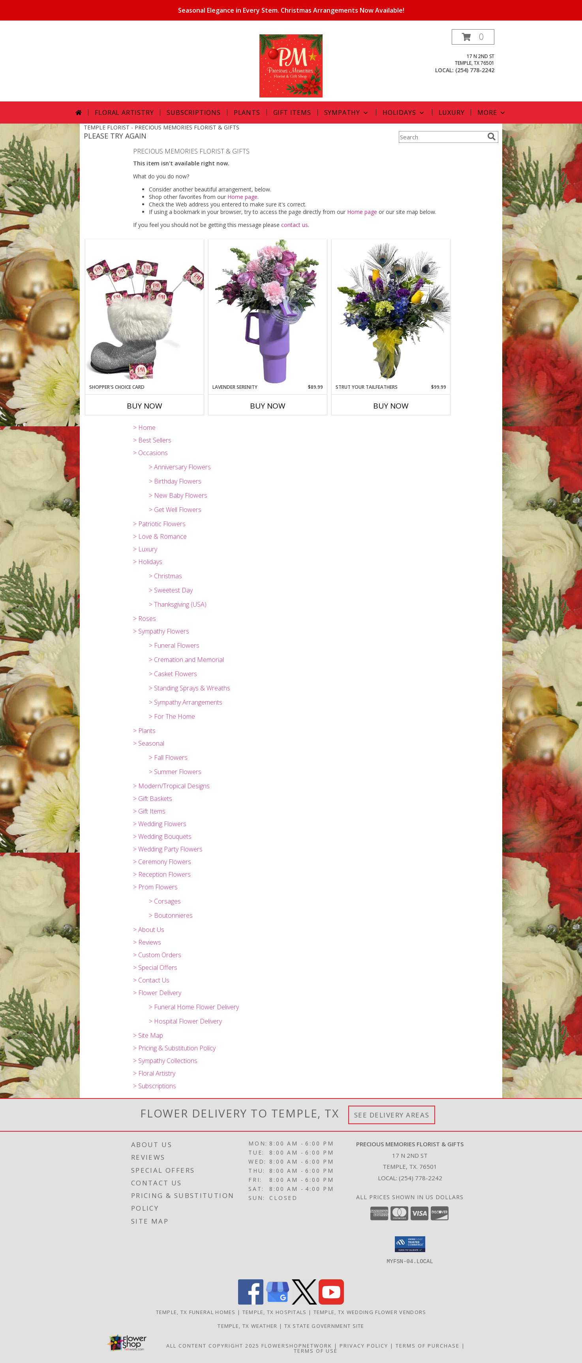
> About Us (148, 929)
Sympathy (347, 112)
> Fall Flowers (168, 757)
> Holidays (147, 561)
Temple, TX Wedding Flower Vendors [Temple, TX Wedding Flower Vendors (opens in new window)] (370, 1312)
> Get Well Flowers (175, 509)
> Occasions (150, 452)
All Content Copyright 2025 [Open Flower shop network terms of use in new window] (212, 1345)
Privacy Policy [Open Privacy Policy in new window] (364, 1345)
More (491, 112)
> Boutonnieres (171, 915)
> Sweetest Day (171, 590)
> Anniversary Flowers (180, 467)
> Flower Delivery (157, 992)
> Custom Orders (157, 955)
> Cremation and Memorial (186, 659)
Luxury (452, 112)
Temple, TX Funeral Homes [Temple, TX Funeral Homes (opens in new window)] (196, 1312)
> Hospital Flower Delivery (185, 1021)
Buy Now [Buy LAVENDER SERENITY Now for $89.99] (267, 406)
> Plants (144, 730)
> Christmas (165, 576)
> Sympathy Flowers (161, 631)
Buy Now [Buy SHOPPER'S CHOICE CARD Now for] (144, 406)
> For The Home (172, 716)
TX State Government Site (324, 1325)
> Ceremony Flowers (162, 861)
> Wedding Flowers (159, 823)
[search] (491, 136)
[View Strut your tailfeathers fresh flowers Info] (391, 311)
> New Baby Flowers (178, 495)
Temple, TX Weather (247, 1325)
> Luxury (145, 549)
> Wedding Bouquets (162, 836)
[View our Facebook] (250, 1302)
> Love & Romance (160, 536)
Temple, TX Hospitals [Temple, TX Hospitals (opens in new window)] (274, 1312)
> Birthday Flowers (175, 481)
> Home (144, 427)
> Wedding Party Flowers (168, 849)
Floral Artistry (124, 112)
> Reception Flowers (162, 874)
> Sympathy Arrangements (185, 702)
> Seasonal (148, 743)
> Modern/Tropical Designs (171, 786)
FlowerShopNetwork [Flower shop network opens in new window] (296, 1345)
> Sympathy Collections (165, 1060)
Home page (242, 197)
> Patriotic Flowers (159, 523)
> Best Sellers (152, 440)
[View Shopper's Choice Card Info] (144, 311)
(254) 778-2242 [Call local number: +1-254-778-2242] (474, 70)
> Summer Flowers (175, 771)
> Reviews (147, 942)
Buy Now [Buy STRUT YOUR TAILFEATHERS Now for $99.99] (391, 406)
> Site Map (148, 1035)
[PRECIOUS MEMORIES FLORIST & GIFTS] (291, 65)
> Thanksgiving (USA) (178, 604)
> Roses (144, 618)
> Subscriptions (154, 1086)
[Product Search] (441, 136)
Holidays (404, 112)
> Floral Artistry (154, 1073)
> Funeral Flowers (174, 645)
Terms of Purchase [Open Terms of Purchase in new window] (428, 1345)
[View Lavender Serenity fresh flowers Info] (267, 311)
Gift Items (292, 112)
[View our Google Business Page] (277, 1302)
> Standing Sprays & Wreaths (189, 688)
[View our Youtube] (331, 1302)
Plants (247, 112)
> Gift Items (149, 811)
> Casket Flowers (173, 673)
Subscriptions (193, 112)
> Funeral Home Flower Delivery (194, 1007)
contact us (294, 225)
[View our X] (304, 1302)
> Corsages (165, 901)
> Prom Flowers (155, 887)
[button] (473, 37)
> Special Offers (155, 967)
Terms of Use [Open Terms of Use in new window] (316, 1350)
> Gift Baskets (152, 798)
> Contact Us (151, 980)
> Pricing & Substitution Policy (174, 1048)
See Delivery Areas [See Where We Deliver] (392, 1114)
